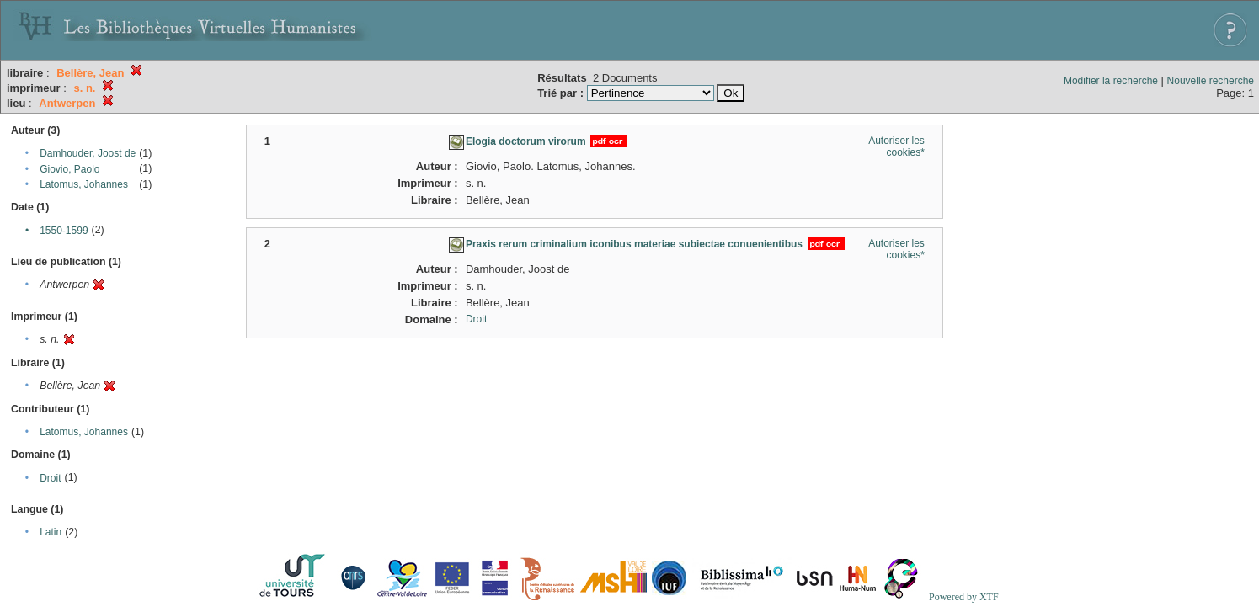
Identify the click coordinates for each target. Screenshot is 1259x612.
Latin (50, 532)
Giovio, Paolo (69, 169)
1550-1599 (64, 231)
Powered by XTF (964, 597)
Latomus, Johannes (84, 184)
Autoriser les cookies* (896, 146)
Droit (50, 478)
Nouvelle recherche (1210, 81)
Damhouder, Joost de (88, 153)
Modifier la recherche (1111, 81)
